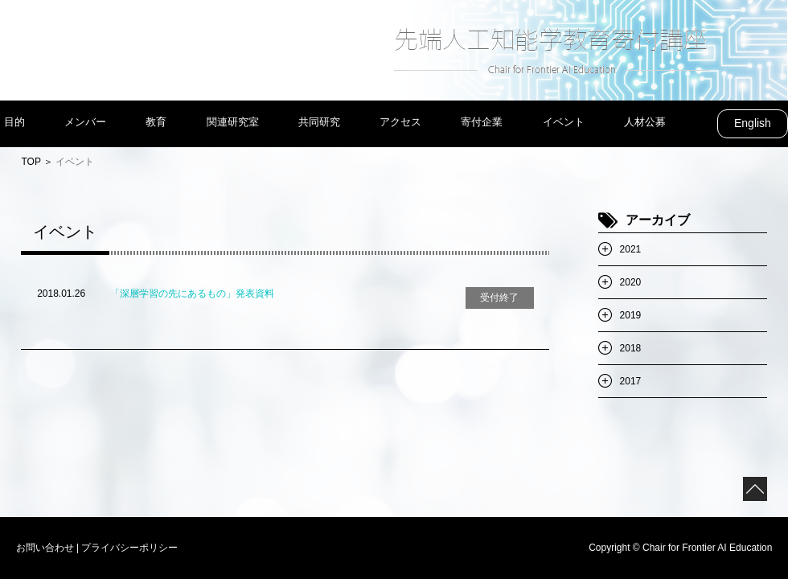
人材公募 (645, 122)
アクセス (400, 122)
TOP (30, 161)
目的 (14, 122)
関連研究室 (233, 122)
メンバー (85, 122)
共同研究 (319, 122)
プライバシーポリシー (129, 547)
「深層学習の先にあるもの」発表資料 (192, 293)
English (752, 123)
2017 (631, 381)
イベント (564, 122)
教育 (156, 122)
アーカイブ (658, 220)
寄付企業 (482, 122)
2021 (631, 249)
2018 (631, 348)
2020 (631, 282)
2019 (631, 315)
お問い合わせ (45, 547)
